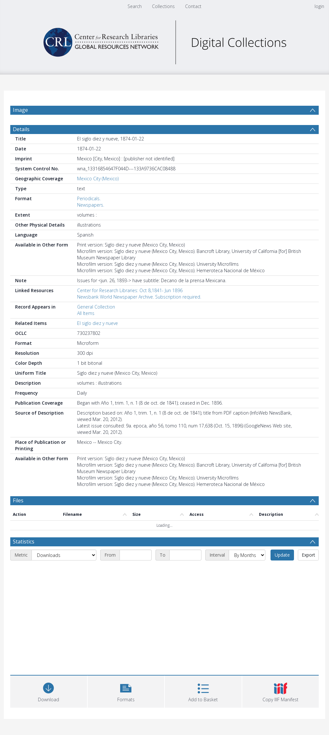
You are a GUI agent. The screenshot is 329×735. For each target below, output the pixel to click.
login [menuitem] (319, 6)
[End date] (185, 555)
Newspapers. (90, 205)
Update (282, 555)
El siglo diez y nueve (97, 323)
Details (21, 129)
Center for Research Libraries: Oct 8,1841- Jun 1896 (129, 290)
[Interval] (247, 555)
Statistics (23, 541)
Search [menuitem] (135, 6)
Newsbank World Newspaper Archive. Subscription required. (139, 297)
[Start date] (136, 555)
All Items (85, 313)
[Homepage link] (164, 40)
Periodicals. (89, 198)
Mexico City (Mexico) (98, 178)
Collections (163, 6)
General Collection (96, 307)
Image (20, 109)
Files (18, 500)
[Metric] (63, 555)
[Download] (48, 691)
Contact (193, 6)
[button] (126, 691)
